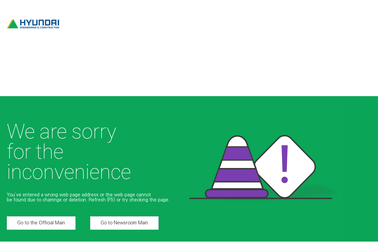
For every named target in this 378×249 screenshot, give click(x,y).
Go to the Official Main (41, 222)
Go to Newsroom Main (124, 222)
